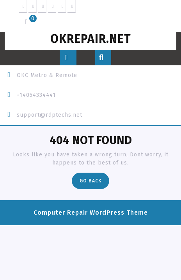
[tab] (68, 57)
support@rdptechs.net (49, 115)
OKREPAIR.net (90, 39)
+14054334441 (36, 95)
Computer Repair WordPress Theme (91, 212)
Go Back (94, 182)
